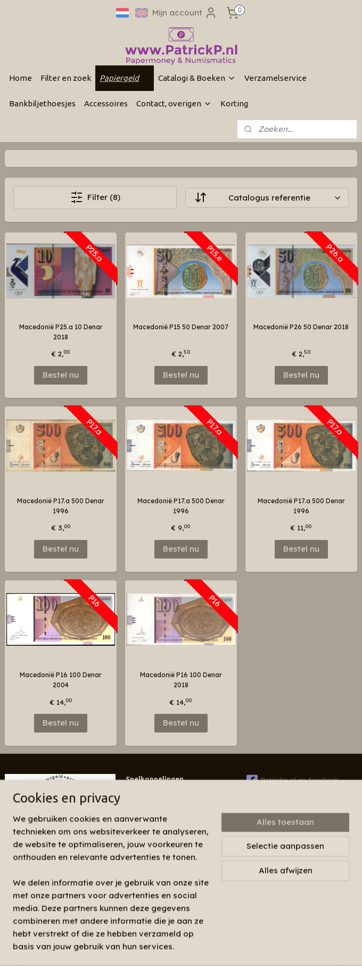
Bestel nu (61, 375)
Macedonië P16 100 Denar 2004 (61, 680)
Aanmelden (36, 898)
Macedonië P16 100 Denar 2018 (181, 680)
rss (183, 946)
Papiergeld (125, 77)
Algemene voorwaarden (164, 836)
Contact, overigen (174, 103)
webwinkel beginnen (222, 946)
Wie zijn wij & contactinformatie (176, 796)
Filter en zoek (65, 77)
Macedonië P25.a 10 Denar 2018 (61, 332)
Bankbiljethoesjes (42, 103)
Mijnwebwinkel (316, 946)
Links (134, 826)
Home (20, 77)
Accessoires (106, 103)
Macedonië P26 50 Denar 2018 (301, 327)
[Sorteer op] (267, 197)
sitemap (161, 946)
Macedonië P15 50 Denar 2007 (180, 327)
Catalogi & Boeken (197, 77)
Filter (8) (95, 197)
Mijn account (184, 12)
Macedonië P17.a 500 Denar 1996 (60, 506)
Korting (234, 103)
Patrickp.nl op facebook (292, 780)
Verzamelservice (275, 77)
